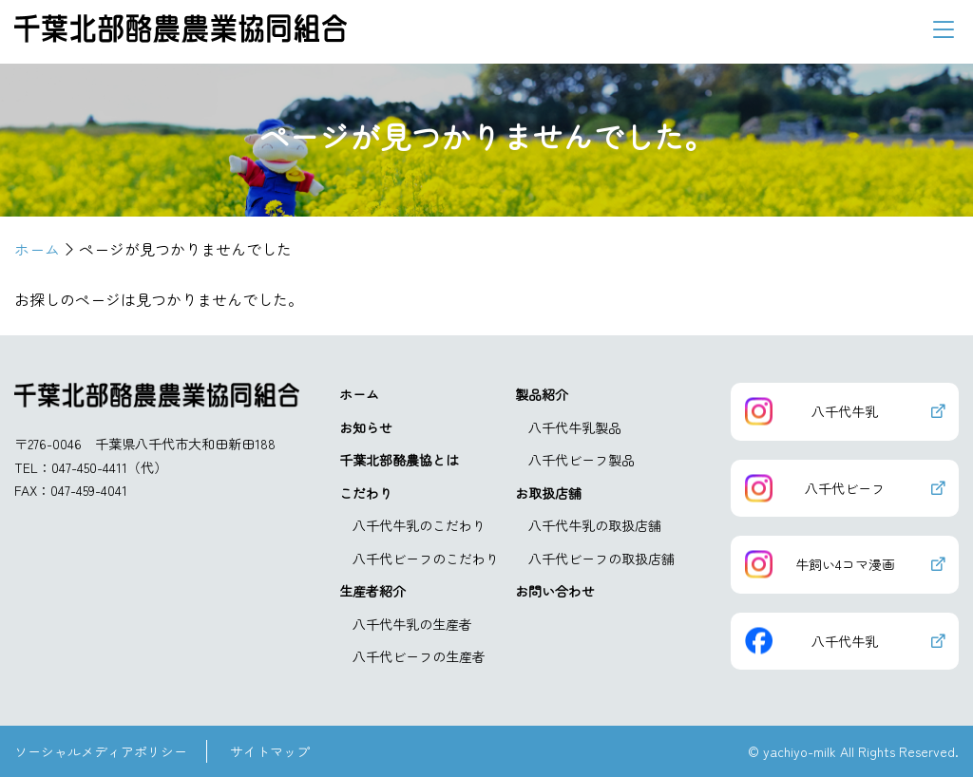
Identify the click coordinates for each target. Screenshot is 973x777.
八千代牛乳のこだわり (419, 525)
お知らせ (365, 427)
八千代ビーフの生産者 (419, 656)
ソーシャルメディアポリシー (100, 751)
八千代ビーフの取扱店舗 (601, 558)
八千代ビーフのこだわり (426, 558)
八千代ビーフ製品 (581, 459)
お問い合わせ (555, 590)
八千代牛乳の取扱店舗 (594, 525)
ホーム (359, 394)
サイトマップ (270, 751)
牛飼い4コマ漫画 (845, 564)
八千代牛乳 (844, 411)
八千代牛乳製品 (574, 427)
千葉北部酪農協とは (399, 459)
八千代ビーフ (845, 488)
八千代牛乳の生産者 (412, 624)
